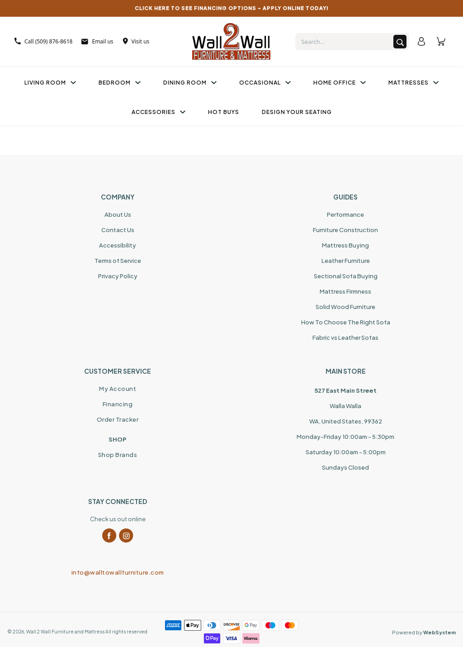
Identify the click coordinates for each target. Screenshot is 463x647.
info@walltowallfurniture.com (117, 572)
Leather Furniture (345, 260)
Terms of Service (117, 260)
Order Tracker (118, 419)
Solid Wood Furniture (345, 306)
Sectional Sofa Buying (346, 276)
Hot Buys (223, 112)
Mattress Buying (345, 245)
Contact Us (117, 229)
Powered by (424, 632)
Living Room (50, 82)
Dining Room (190, 82)
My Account (117, 388)
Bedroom (120, 82)
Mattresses (413, 82)
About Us (117, 214)
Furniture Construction (345, 229)
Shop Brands (117, 454)
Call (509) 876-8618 (43, 41)
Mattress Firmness (345, 291)
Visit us (136, 41)
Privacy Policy (117, 276)
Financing (118, 404)
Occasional (265, 82)
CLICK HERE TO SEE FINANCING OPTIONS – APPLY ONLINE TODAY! (232, 8)
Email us (97, 41)
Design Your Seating (297, 112)
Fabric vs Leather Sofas (345, 337)
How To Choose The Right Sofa (345, 322)
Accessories (158, 112)
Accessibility (117, 245)
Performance (345, 214)
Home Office (339, 82)
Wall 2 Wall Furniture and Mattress (65, 631)
